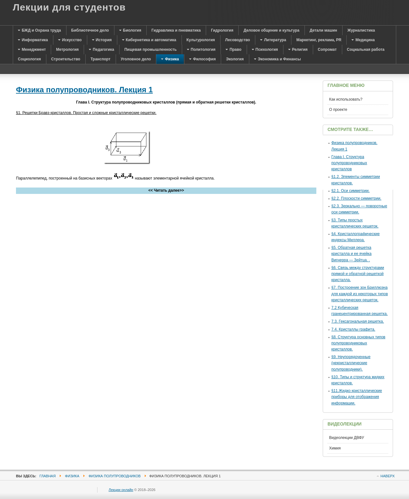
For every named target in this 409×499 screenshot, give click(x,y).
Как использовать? (345, 99)
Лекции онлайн (121, 490)
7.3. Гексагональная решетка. (357, 321)
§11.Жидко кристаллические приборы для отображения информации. (356, 396)
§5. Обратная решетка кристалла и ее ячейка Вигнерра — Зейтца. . (351, 253)
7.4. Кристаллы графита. (353, 329)
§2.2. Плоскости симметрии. (356, 198)
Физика (72, 476)
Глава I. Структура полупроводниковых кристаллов (349, 163)
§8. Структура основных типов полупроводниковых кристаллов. (358, 343)
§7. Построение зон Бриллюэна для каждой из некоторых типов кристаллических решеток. (359, 293)
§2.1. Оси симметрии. (350, 190)
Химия (335, 448)
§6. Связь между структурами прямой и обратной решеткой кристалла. (357, 273)
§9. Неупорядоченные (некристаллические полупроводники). (350, 363)
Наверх (388, 476)
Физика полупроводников (115, 476)
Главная (48, 476)
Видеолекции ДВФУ (346, 437)
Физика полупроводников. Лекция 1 (84, 89)
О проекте (338, 109)
